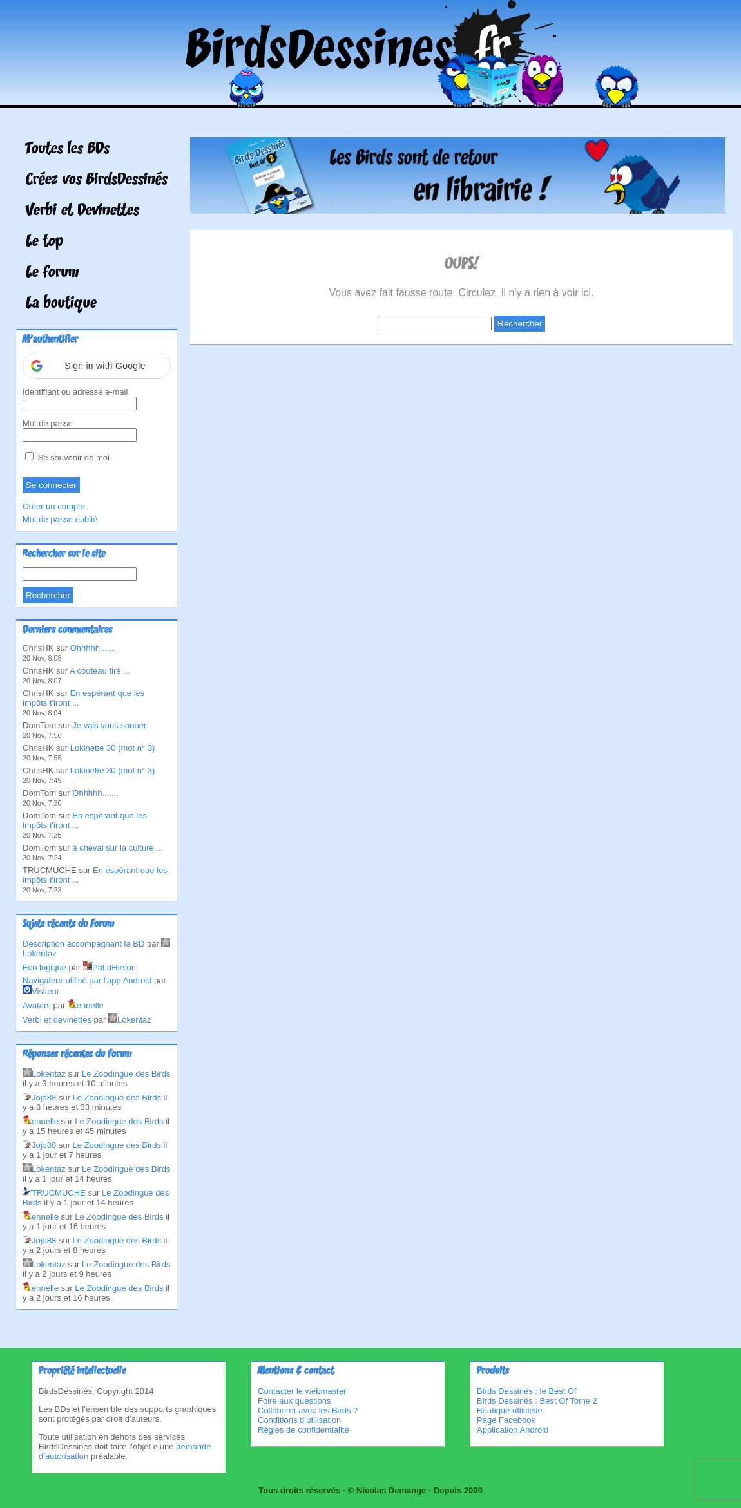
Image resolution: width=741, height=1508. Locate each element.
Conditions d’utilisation (299, 1420)
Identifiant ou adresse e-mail (75, 392)
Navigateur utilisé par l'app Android (87, 980)
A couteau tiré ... (100, 670)
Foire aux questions (294, 1401)
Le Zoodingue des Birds (126, 1074)
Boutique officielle (510, 1410)
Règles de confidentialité (303, 1430)
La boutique (61, 304)
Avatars (37, 1005)
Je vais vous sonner (109, 725)
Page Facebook (506, 1420)
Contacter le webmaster (302, 1391)
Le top (44, 242)
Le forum (52, 273)
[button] (97, 366)
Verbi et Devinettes (82, 211)
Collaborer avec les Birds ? (308, 1410)
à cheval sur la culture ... (117, 848)
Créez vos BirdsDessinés (97, 180)
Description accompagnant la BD (83, 943)
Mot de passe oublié (60, 519)
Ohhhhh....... (93, 648)
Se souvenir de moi (67, 457)
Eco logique (44, 967)
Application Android (512, 1430)
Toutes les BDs (68, 149)
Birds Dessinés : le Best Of (527, 1391)
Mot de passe (48, 423)
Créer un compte (54, 506)
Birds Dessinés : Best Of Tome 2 (537, 1401)
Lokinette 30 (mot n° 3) (112, 748)
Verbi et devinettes (57, 1019)
